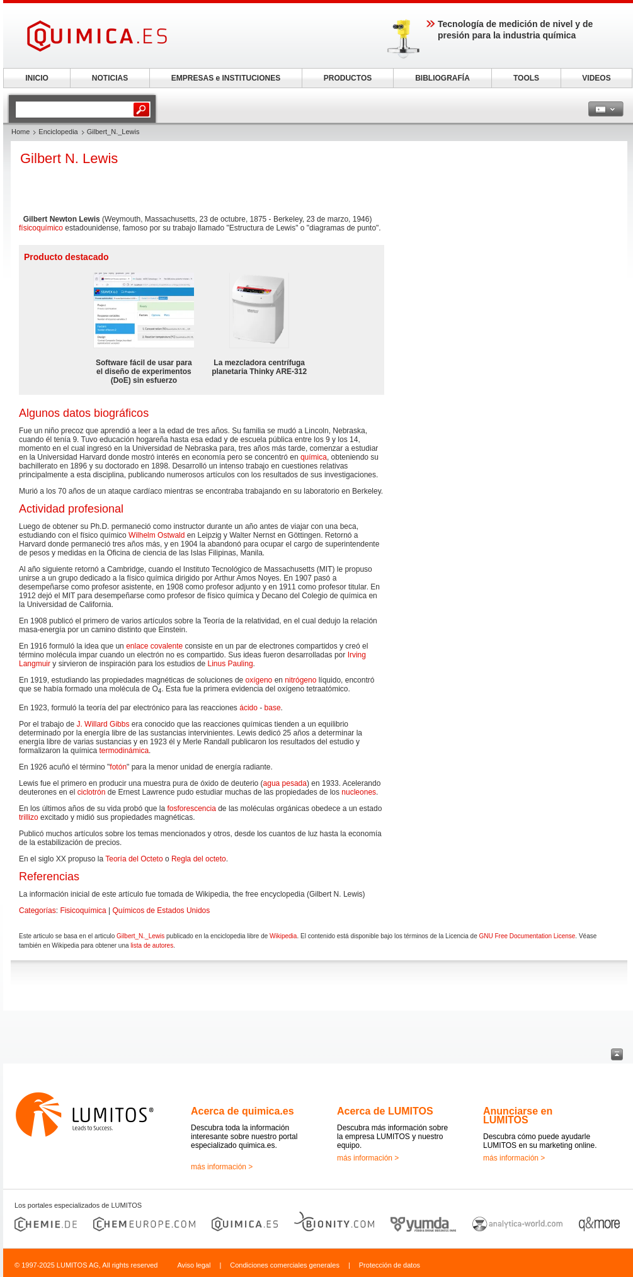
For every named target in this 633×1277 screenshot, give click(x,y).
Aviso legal (193, 1265)
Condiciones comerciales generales (284, 1265)
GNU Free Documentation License (527, 936)
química (313, 457)
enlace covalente (154, 646)
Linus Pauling (230, 663)
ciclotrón (91, 792)
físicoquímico (41, 228)
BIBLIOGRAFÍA (442, 78)
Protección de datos (389, 1265)
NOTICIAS (110, 78)
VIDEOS (596, 78)
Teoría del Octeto (134, 858)
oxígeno (259, 680)
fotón (118, 767)
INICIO (36, 78)
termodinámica (124, 750)
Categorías (37, 910)
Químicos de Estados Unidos (161, 910)
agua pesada (285, 783)
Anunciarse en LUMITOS (517, 1115)
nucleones (358, 792)
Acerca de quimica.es (242, 1111)
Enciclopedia (57, 131)
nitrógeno (300, 680)
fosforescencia (191, 808)
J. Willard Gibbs (102, 724)
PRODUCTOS (348, 78)
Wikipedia (283, 936)
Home (20, 131)
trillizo (28, 817)
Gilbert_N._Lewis (140, 936)
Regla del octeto (198, 858)
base (273, 707)
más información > (222, 1166)
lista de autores (151, 945)
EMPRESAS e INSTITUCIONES (225, 78)
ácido (248, 707)
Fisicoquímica (83, 910)
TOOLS (526, 78)
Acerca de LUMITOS (385, 1111)
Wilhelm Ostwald (156, 535)
